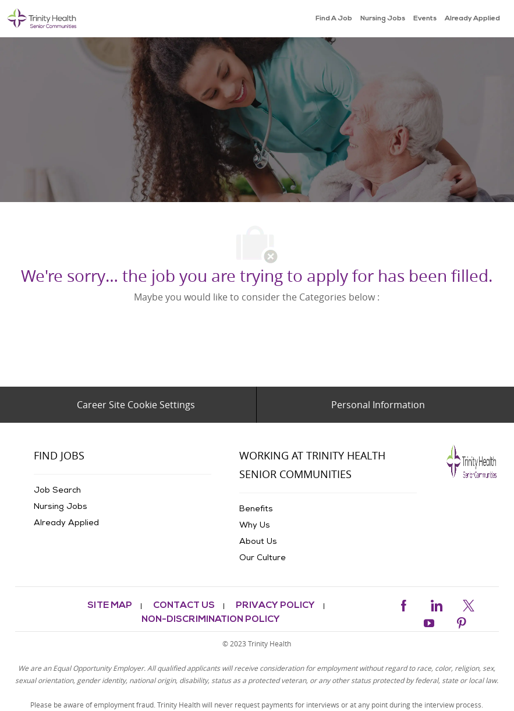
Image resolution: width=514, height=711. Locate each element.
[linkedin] (436, 603)
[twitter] (468, 603)
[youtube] (429, 621)
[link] (42, 19)
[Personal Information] (378, 405)
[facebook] (403, 603)
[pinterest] (461, 621)
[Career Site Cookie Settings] (136, 405)
